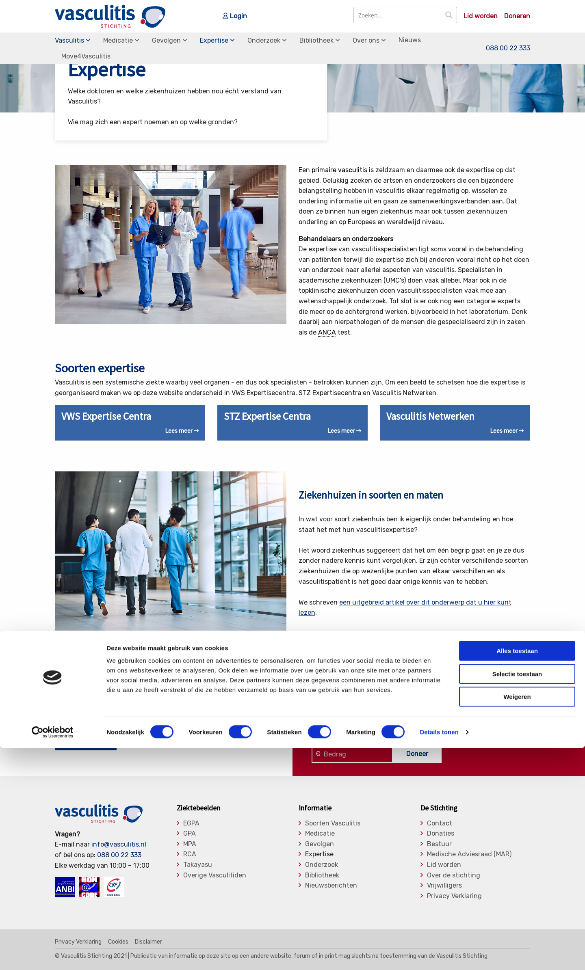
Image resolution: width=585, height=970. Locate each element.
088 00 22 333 (508, 48)
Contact (439, 823)
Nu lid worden (86, 742)
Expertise (214, 40)
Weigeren (517, 918)
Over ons (366, 40)
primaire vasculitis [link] (339, 170)
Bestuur (439, 844)
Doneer (417, 754)
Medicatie (118, 40)
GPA (189, 833)
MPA (189, 844)
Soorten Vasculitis (332, 823)
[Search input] (398, 15)
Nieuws (410, 40)
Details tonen (439, 954)
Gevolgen (166, 40)
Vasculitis (69, 40)
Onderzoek (263, 40)
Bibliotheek (316, 40)
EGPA (191, 823)
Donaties (440, 833)
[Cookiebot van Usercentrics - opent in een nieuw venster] (52, 954)
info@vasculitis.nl (118, 844)
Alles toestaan (517, 872)
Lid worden (481, 16)
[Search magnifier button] (449, 15)
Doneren (517, 16)
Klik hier (323, 733)
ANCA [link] (327, 332)
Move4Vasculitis (85, 56)
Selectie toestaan (517, 895)
